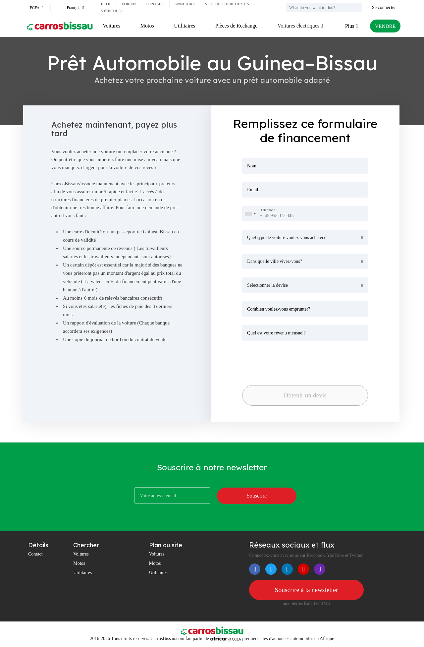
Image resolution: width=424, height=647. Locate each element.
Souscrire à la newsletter (306, 590)
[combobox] (250, 213)
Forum (129, 4)
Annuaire (184, 4)
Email (252, 189)
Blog (106, 4)
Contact (155, 4)
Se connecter (384, 7)
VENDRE (385, 26)
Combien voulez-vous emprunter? (278, 309)
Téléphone (267, 210)
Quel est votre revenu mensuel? (276, 332)
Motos (147, 26)
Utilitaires (184, 26)
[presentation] (288, 361)
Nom (251, 165)
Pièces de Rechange (236, 26)
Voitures (111, 26)
